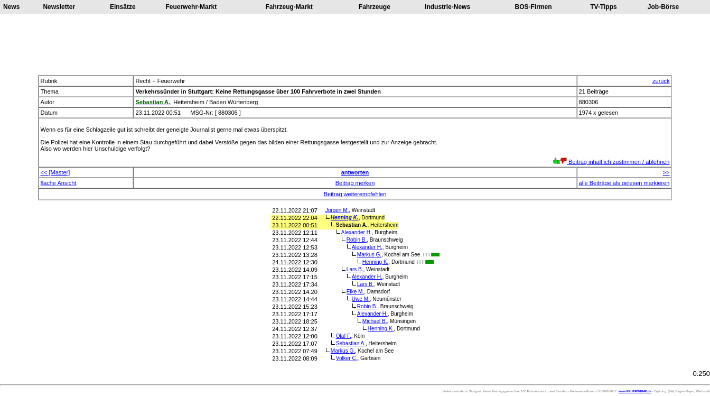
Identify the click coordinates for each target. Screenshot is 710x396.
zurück (660, 81)
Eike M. (355, 291)
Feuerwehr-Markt (191, 7)
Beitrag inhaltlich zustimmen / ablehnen (611, 162)
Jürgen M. (337, 210)
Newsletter (59, 7)
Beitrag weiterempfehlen (355, 194)
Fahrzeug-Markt (289, 7)
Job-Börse (663, 7)
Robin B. (357, 240)
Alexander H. (356, 232)
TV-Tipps (603, 7)
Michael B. (374, 321)
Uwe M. (361, 299)
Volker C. (347, 358)
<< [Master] (55, 172)
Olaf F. (343, 336)
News (11, 7)
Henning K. (345, 217)
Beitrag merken (355, 183)
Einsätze (123, 7)
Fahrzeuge (374, 7)
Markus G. (369, 254)
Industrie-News (447, 7)
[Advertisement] (355, 44)
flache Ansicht (59, 183)
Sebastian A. (351, 343)
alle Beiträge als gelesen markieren (624, 183)
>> (666, 172)
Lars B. (355, 269)
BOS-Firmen (533, 7)
